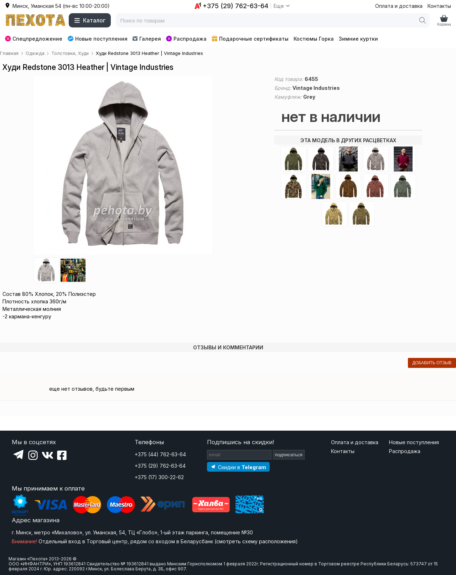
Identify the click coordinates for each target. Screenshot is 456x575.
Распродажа (186, 39)
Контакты (439, 6)
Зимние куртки (358, 39)
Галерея (147, 39)
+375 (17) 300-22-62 (159, 477)
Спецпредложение (33, 39)
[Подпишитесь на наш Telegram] (238, 467)
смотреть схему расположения (256, 541)
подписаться (289, 454)
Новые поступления (97, 38)
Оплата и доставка (399, 6)
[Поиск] (422, 20)
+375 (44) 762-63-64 (160, 454)
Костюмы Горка (314, 39)
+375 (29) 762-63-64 (160, 466)
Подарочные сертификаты (250, 39)
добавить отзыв (431, 362)
